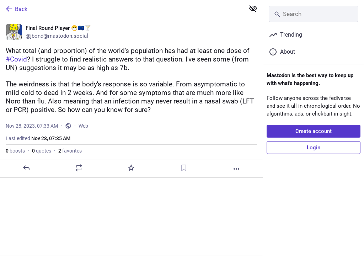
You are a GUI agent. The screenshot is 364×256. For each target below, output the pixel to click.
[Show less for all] (253, 8)
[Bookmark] (184, 168)
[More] (236, 169)
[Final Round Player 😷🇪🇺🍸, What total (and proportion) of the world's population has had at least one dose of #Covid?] (131, 98)
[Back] (121, 9)
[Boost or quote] (79, 168)
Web (83, 126)
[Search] (313, 14)
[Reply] (26, 168)
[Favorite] (131, 168)
